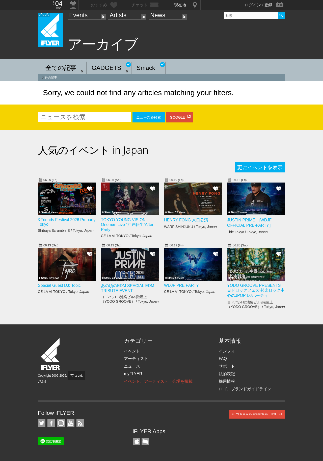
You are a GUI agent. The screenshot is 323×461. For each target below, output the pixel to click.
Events (78, 15)
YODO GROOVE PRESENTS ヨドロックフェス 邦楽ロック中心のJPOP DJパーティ (256, 290)
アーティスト (136, 358)
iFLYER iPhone (136, 441)
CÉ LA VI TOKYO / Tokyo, (126, 236)
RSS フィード (80, 423)
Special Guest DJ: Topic (59, 285)
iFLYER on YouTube (70, 423)
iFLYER (50, 354)
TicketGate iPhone (145, 441)
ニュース (132, 366)
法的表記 (227, 374)
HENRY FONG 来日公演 (186, 220)
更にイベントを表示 (260, 167)
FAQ (223, 358)
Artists (118, 15)
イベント (132, 351)
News (157, 15)
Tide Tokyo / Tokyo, (247, 232)
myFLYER (133, 374)
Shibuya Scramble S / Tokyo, (66, 230)
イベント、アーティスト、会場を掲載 (158, 381)
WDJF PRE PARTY (181, 285)
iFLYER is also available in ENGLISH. (257, 414)
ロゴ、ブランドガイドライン (245, 389)
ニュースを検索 (148, 117)
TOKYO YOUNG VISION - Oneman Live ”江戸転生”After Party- (127, 225)
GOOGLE (177, 117)
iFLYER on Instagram (61, 423)
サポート (227, 366)
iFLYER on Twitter (41, 423)
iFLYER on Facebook (51, 423)
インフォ (227, 351)
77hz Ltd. (76, 375)
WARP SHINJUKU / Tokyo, (190, 227)
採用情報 (227, 381)
